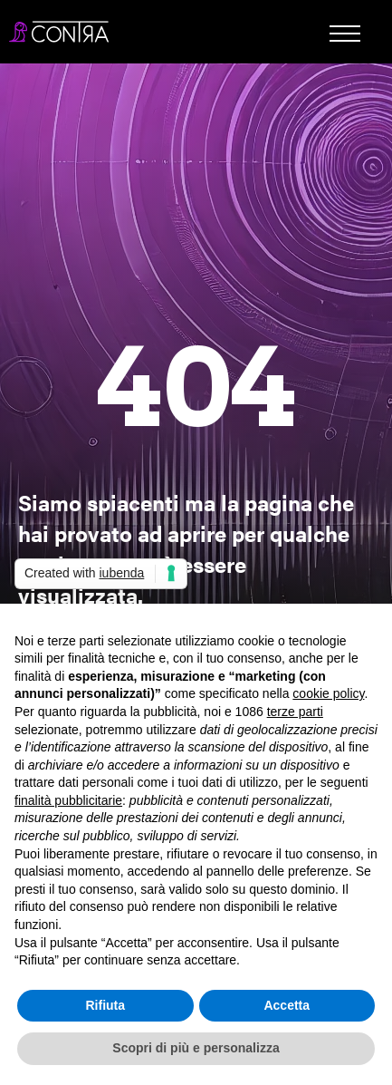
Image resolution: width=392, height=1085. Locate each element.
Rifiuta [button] (105, 1005)
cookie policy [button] (328, 693)
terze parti (295, 711)
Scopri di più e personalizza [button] (195, 1048)
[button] (345, 38)
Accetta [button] (286, 1005)
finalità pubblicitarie (68, 800)
